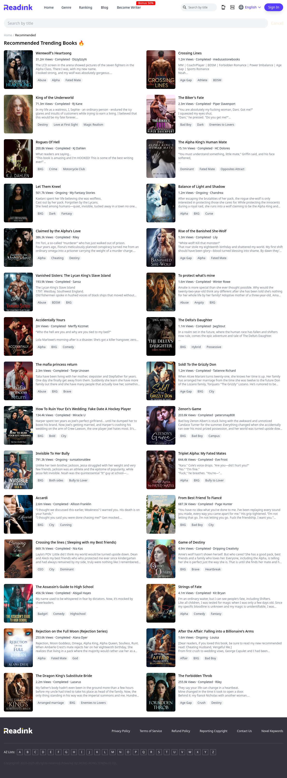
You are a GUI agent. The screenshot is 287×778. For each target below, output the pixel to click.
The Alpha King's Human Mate (202, 142)
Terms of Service (151, 731)
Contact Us (244, 731)
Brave (67, 391)
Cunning (66, 525)
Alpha (56, 80)
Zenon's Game (189, 409)
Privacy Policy (121, 731)
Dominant (187, 169)
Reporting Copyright (213, 731)
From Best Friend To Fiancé (200, 497)
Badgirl (42, 614)
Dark (200, 125)
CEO (40, 569)
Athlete (202, 80)
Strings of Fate (190, 586)
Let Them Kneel (48, 186)
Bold (52, 436)
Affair (184, 658)
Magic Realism (93, 125)
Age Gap (186, 80)
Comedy (68, 347)
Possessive (214, 347)
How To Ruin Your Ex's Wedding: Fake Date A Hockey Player (83, 409)
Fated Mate (73, 80)
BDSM (217, 80)
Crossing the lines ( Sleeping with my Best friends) (76, 542)
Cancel (277, 23)
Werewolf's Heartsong (54, 53)
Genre (66, 7)
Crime (53, 169)
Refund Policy (181, 731)
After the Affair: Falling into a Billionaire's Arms (216, 631)
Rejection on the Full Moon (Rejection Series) (72, 631)
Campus (214, 436)
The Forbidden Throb (195, 675)
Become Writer (131, 7)
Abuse (42, 80)
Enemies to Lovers (221, 125)
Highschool (78, 614)
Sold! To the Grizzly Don (197, 364)
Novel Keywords (272, 731)
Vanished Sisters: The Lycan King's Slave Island (73, 275)
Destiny (43, 125)
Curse (209, 213)
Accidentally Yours (50, 320)
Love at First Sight (66, 125)
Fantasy (66, 213)
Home (49, 7)
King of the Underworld (55, 97)
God (75, 658)
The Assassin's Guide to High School (64, 586)
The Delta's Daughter (195, 320)
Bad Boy (185, 125)
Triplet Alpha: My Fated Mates (202, 453)
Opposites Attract (232, 169)
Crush (202, 703)
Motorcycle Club (74, 169)
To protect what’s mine (196, 275)
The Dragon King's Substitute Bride (64, 675)
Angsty (199, 302)
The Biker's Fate (191, 97)
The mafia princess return (56, 364)
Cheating (57, 258)
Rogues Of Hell (48, 142)
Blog (104, 7)
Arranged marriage (51, 703)
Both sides (56, 480)
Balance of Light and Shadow (201, 186)
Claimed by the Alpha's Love (58, 231)
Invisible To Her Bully (53, 453)
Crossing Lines (189, 53)
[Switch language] (249, 7)
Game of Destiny (191, 542)
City (211, 391)
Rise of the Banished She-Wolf (202, 231)
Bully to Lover (78, 480)
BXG (40, 169)
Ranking (85, 7)
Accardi (42, 497)
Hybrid (196, 347)
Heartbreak (213, 569)
